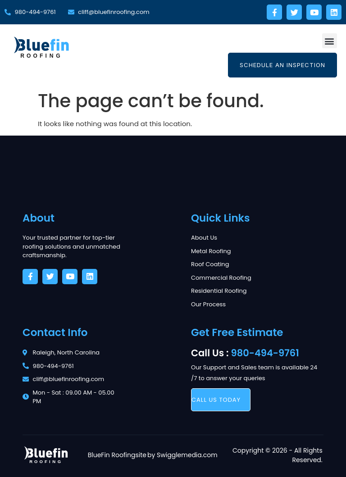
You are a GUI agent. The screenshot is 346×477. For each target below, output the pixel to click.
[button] (329, 40)
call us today (216, 399)
